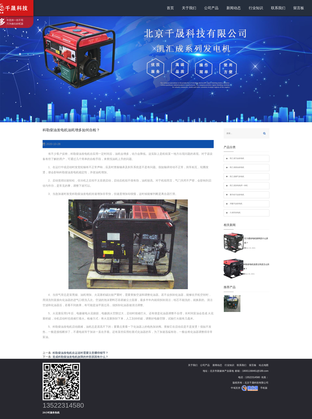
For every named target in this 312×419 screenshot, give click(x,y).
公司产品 (211, 8)
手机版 (263, 387)
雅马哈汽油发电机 (237, 195)
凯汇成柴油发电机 (237, 167)
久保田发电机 (235, 213)
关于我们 (189, 8)
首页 (170, 8)
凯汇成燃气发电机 (237, 176)
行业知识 (256, 8)
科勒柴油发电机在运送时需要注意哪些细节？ (80, 352)
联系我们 (278, 8)
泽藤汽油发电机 (236, 204)
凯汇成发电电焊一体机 (239, 185)
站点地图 (263, 365)
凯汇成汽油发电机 (237, 158)
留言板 (298, 8)
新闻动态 (233, 8)
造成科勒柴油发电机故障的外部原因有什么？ (80, 356)
